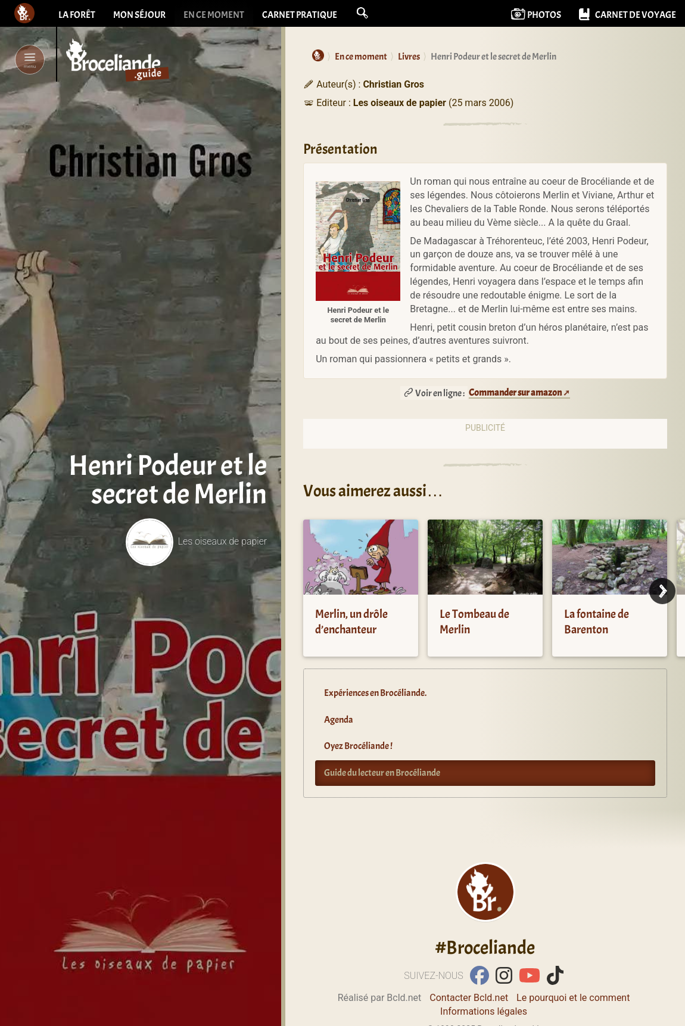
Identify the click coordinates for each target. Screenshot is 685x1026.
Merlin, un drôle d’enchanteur (351, 622)
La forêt (76, 15)
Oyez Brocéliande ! (358, 746)
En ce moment (213, 15)
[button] (362, 13)
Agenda (338, 720)
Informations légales (483, 1011)
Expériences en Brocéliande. (375, 693)
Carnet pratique (299, 15)
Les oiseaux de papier (196, 541)
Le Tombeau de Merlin (474, 622)
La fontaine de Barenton (596, 622)
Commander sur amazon (515, 393)
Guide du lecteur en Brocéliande (382, 773)
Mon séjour (139, 15)
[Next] (662, 591)
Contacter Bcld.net (468, 997)
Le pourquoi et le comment (573, 997)
